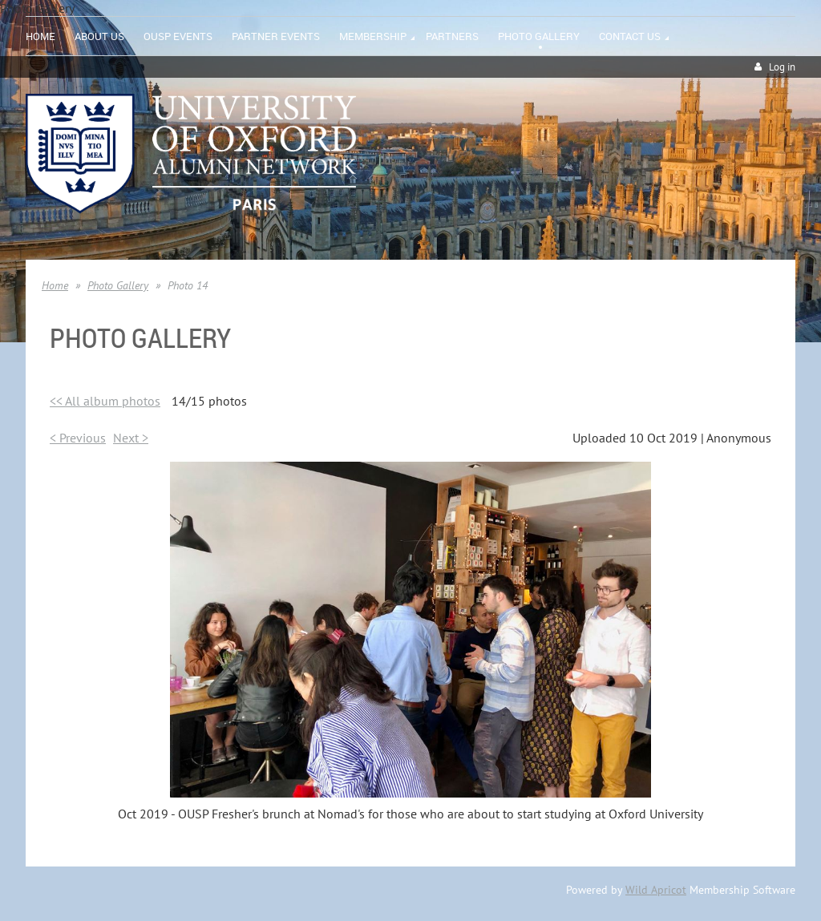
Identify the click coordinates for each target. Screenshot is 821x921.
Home (55, 285)
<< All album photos (105, 401)
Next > (130, 438)
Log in (782, 67)
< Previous (78, 438)
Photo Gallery (117, 285)
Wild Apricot (655, 890)
